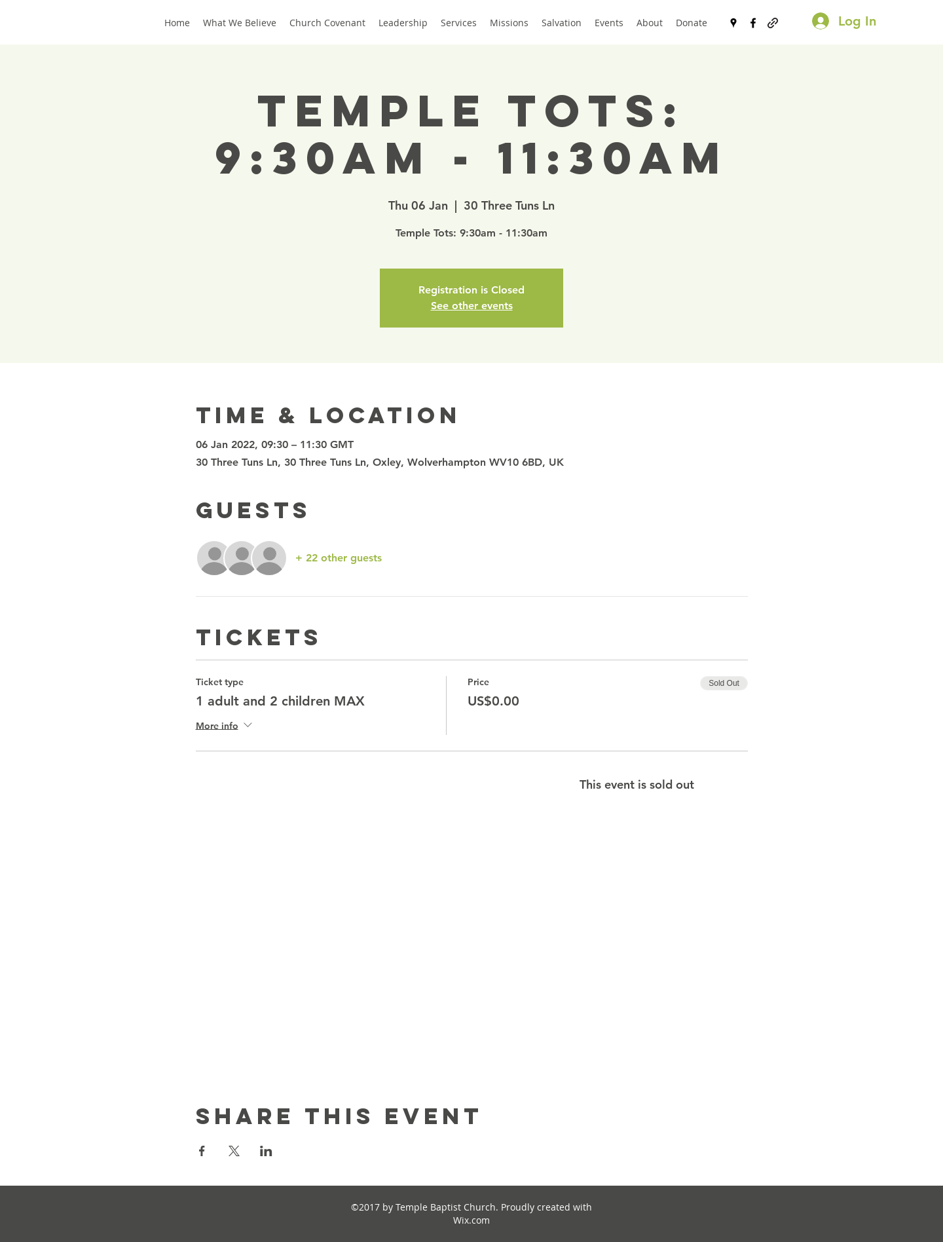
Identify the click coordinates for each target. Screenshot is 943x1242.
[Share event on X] (234, 1151)
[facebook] (753, 22)
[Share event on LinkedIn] (266, 1151)
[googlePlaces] (733, 22)
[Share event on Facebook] (202, 1151)
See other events (472, 305)
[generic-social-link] (772, 22)
